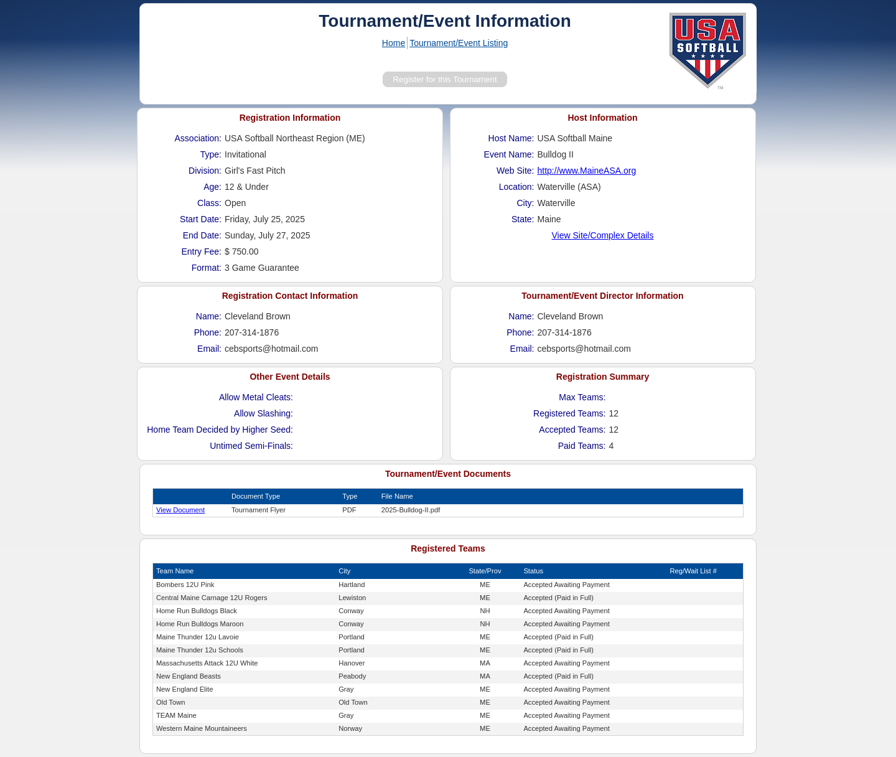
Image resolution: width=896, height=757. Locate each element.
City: (525, 203)
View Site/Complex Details (603, 235)
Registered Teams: (569, 413)
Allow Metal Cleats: (256, 397)
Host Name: (511, 138)
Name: (209, 316)
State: (522, 219)
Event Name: (509, 154)
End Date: (202, 235)
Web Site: (515, 171)
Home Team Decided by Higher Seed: (220, 430)
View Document (180, 510)
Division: (205, 171)
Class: (209, 203)
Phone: (208, 332)
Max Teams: (582, 397)
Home (393, 43)
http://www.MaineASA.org (587, 171)
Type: (211, 154)
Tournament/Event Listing (458, 43)
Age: (212, 187)
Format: (207, 268)
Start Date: (201, 219)
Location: (516, 187)
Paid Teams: (582, 446)
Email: (209, 349)
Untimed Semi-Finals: (251, 446)
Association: (198, 138)
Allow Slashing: (263, 413)
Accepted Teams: (572, 430)
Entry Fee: (201, 251)
